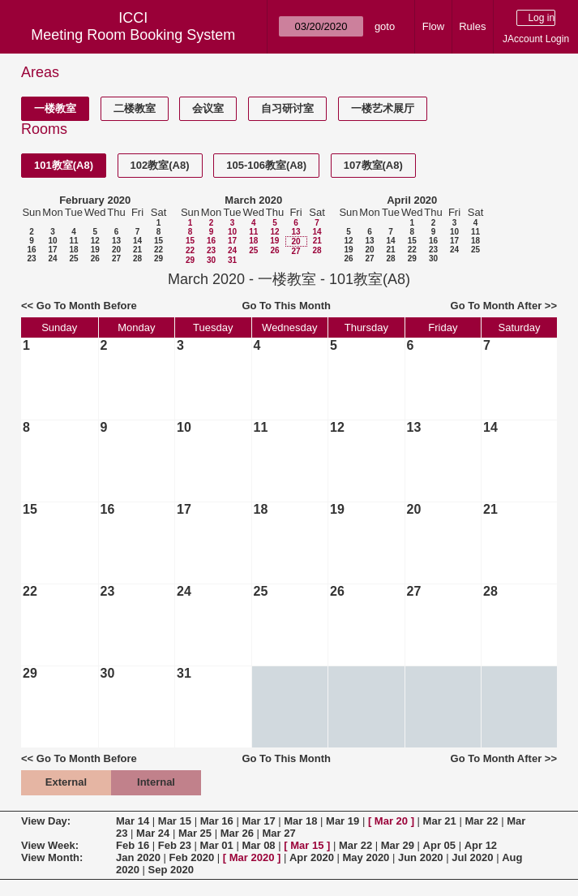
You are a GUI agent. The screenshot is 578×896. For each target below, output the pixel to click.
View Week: (50, 845)
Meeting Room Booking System (133, 35)
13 (116, 240)
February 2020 (95, 200)
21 (137, 249)
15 (158, 240)
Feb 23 (174, 845)
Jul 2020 (472, 857)
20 (116, 249)
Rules (472, 26)
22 (158, 249)
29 (158, 258)
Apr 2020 (311, 857)
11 (73, 240)
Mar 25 (195, 833)
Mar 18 (300, 821)
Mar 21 (439, 821)
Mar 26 (237, 833)
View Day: (46, 821)
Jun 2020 (420, 857)
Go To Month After (496, 305)
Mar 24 (152, 833)
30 (211, 260)
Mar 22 (481, 821)
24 (52, 258)
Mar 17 (258, 821)
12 (95, 240)
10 (52, 240)
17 (52, 249)
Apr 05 (439, 845)
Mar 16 (216, 821)
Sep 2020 (171, 870)
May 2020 (366, 857)
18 (73, 249)
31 (232, 260)
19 (95, 249)
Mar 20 (391, 821)
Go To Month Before (86, 305)
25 (73, 258)
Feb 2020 (192, 857)
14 (137, 240)
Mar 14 (132, 821)
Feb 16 (132, 845)
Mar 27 (279, 833)
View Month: (52, 857)
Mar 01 (216, 845)
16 (31, 249)
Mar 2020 (252, 857)
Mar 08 (258, 845)
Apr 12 (481, 845)
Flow (433, 26)
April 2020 (412, 200)
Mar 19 (342, 821)
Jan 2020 (138, 857)
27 (116, 258)
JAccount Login (536, 39)
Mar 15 (174, 821)
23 (31, 258)
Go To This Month (286, 305)
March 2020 (253, 200)
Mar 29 (397, 845)
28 (137, 258)
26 (95, 258)
